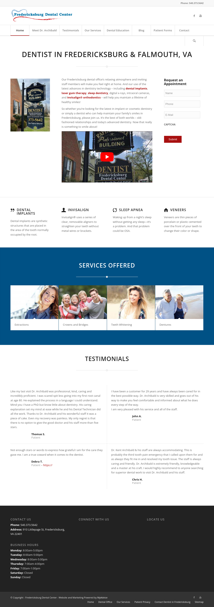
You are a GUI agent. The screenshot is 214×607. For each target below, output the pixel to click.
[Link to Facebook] (194, 16)
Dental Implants (26, 212)
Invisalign (78, 210)
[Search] (194, 41)
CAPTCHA (170, 124)
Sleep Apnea (131, 210)
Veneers (178, 210)
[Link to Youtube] (200, 16)
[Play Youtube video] (107, 156)
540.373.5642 (28, 525)
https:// (47, 465)
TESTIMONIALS (107, 359)
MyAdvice (102, 597)
